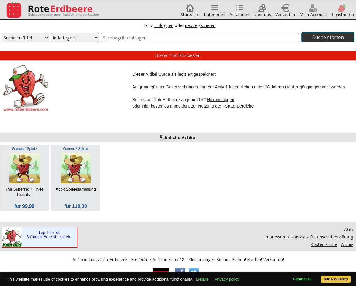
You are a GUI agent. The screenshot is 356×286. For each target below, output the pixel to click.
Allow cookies (336, 279)
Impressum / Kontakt (285, 237)
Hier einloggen (220, 99)
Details (202, 279)
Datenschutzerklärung (331, 237)
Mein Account (312, 12)
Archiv (347, 244)
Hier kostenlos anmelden (165, 106)
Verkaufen (285, 12)
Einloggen (163, 25)
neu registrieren (200, 25)
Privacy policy (227, 279)
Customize (302, 279)
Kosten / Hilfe (324, 244)
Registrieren (342, 12)
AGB (348, 229)
